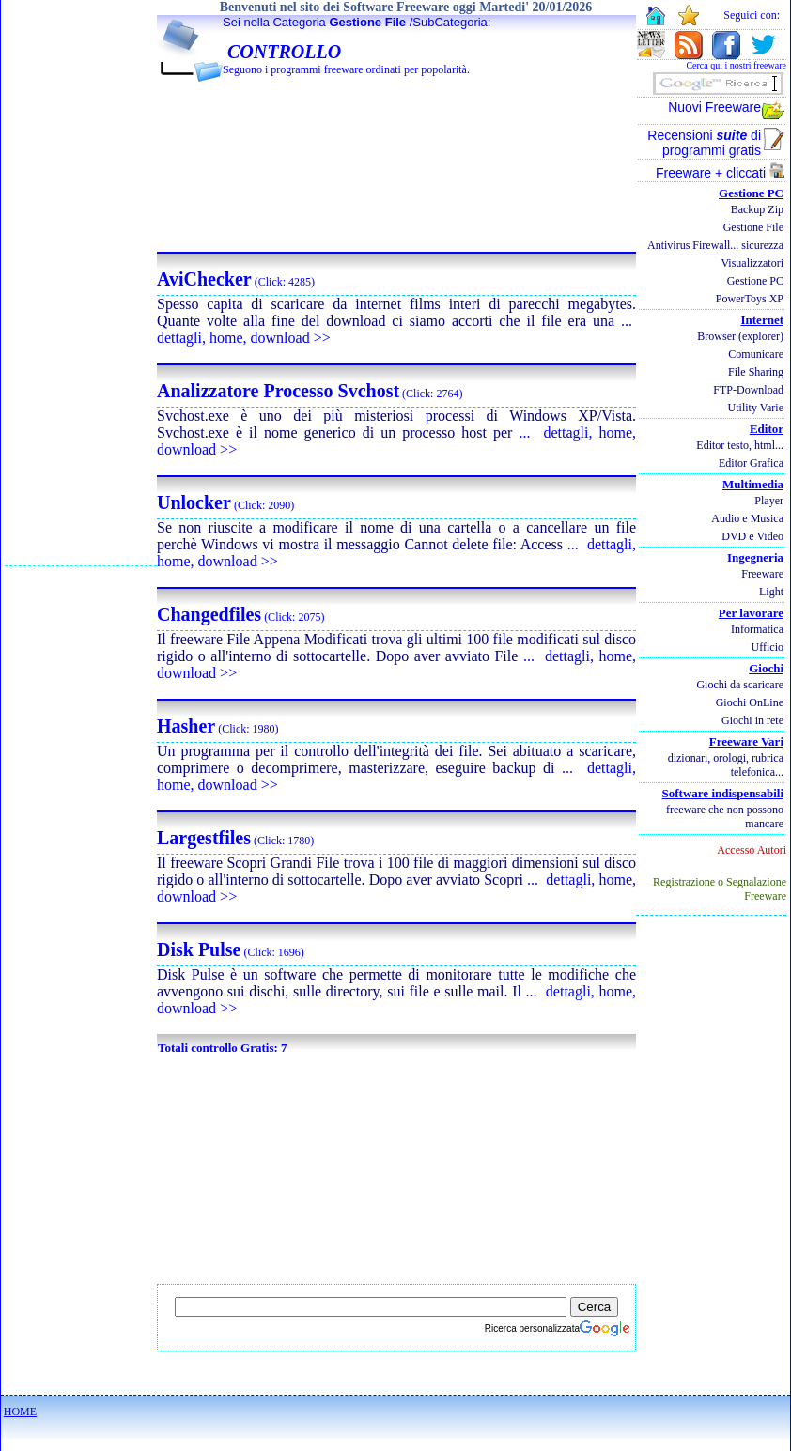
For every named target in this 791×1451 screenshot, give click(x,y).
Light (771, 591)
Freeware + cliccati (720, 172)
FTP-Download (748, 389)
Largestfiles (204, 837)
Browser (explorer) (740, 336)
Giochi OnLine (749, 702)
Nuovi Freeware (714, 107)
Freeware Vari (746, 741)
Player (768, 500)
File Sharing (755, 371)
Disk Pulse (198, 949)
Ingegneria (755, 557)
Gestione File (367, 22)
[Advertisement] (81, 282)
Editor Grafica (751, 463)
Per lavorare (751, 613)
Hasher (186, 726)
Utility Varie (755, 407)
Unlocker (194, 502)
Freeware (762, 573)
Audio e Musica (747, 518)
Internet (762, 320)
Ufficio (767, 647)
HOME (20, 1411)
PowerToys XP (749, 298)
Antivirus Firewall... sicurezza (715, 245)
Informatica (757, 629)
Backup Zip (757, 209)
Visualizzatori (752, 263)
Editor (766, 429)
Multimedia (752, 484)
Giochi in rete (752, 720)
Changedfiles (209, 614)
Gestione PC (751, 193)
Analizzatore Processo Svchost (278, 390)
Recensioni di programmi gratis (704, 143)
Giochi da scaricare (739, 684)
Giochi (766, 668)
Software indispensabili (722, 793)
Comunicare (755, 354)
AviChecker (204, 279)
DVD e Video (752, 536)
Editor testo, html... (739, 445)
